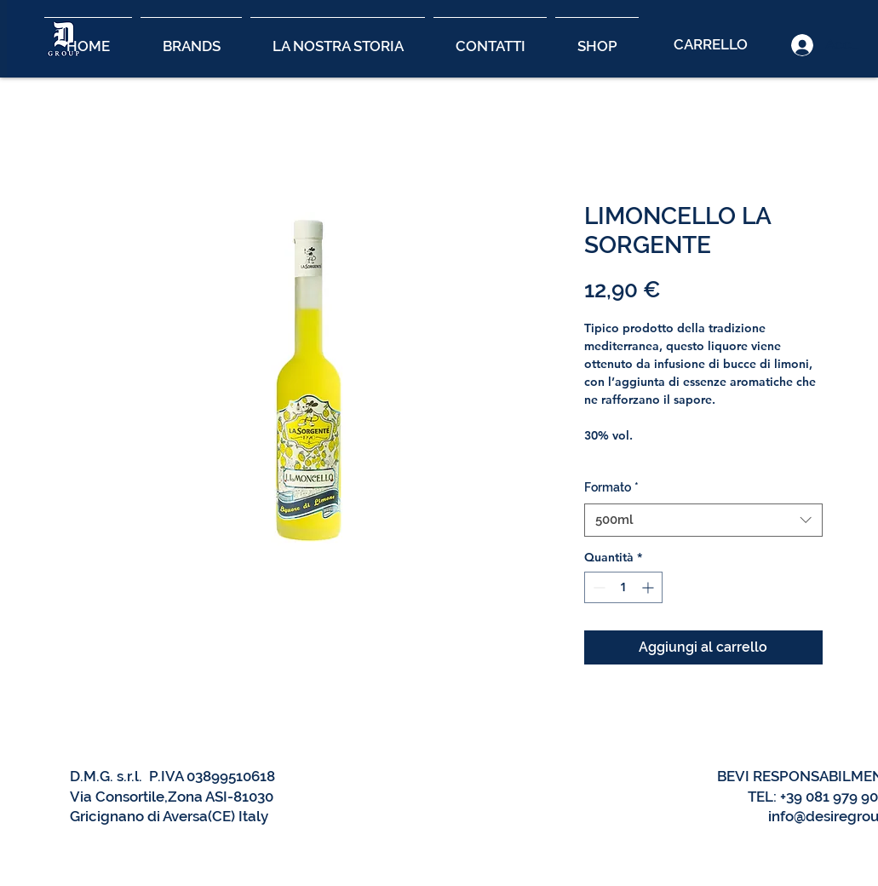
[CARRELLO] (710, 45)
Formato (611, 487)
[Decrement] (597, 587)
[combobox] (703, 520)
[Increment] (649, 587)
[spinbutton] (623, 587)
